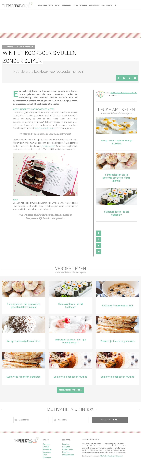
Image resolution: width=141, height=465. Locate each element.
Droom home (66, 5)
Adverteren (47, 449)
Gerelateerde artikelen (70, 390)
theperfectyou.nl (18, 4)
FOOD (51, 5)
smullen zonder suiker (45, 128)
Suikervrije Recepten (25, 47)
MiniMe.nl (119, 456)
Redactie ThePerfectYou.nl (123, 93)
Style (76, 5)
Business (83, 5)
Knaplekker (42, 5)
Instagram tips (68, 455)
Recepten (10, 47)
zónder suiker (48, 146)
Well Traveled (107, 5)
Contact (46, 447)
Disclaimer (47, 457)
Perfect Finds (94, 5)
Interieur (65, 444)
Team (45, 455)
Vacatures (47, 452)
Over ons (46, 444)
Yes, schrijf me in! (109, 420)
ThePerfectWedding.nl (107, 456)
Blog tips (66, 452)
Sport (57, 5)
